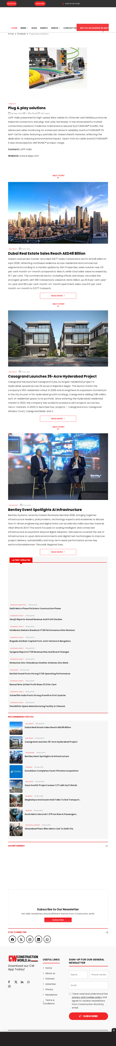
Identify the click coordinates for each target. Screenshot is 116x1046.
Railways (28, 810)
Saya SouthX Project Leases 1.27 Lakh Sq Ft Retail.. (51, 785)
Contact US (70, 28)
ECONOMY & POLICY (16, 616)
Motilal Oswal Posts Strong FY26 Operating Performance (40, 673)
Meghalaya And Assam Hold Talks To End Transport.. (52, 799)
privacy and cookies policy (87, 997)
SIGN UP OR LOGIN (71, 3)
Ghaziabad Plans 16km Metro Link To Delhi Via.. (49, 828)
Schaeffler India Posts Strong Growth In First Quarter (38, 695)
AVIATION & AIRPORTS (32, 825)
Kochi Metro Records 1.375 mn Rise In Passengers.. (51, 814)
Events (44, 28)
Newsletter (51, 994)
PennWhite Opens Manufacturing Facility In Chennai (37, 706)
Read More (58, 295)
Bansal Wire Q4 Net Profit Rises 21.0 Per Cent (33, 684)
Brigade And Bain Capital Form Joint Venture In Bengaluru (40, 641)
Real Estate (13, 249)
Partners (50, 978)
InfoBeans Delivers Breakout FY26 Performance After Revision (42, 630)
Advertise (11, 3)
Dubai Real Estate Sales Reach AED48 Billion (48, 727)
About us (50, 973)
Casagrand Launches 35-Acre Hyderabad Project (51, 741)
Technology (13, 505)
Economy (28, 767)
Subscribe (39, 3)
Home (14, 28)
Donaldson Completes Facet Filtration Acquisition (51, 770)
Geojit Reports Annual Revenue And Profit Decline (36, 619)
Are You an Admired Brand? (94, 28)
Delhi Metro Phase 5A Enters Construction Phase (35, 608)
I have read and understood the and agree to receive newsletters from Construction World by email (90, 1000)
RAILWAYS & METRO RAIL (18, 605)
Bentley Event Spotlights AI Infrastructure (47, 756)
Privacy (49, 989)
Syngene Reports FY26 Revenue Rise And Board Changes (39, 651)
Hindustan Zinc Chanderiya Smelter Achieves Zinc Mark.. (39, 662)
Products (12, 104)
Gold (34, 28)
